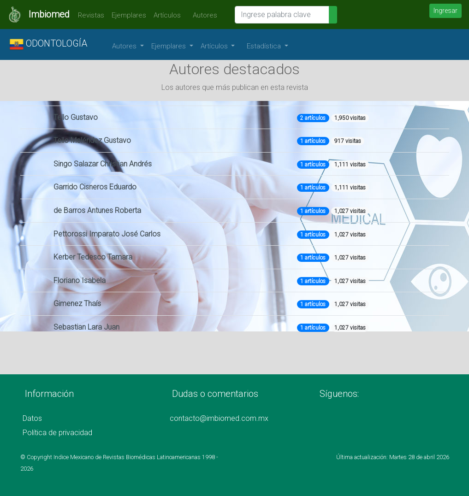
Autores (202, 15)
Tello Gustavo (75, 117)
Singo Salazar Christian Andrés (102, 163)
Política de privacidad (57, 432)
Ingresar (445, 10)
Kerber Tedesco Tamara (92, 257)
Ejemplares (129, 15)
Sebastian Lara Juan (86, 327)
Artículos (167, 15)
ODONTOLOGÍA (48, 44)
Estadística (265, 46)
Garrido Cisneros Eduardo (95, 187)
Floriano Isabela (79, 280)
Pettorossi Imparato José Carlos (106, 234)
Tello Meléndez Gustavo (92, 140)
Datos (32, 418)
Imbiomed (49, 14)
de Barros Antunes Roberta (97, 210)
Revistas (88, 15)
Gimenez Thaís (77, 303)
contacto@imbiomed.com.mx (219, 418)
